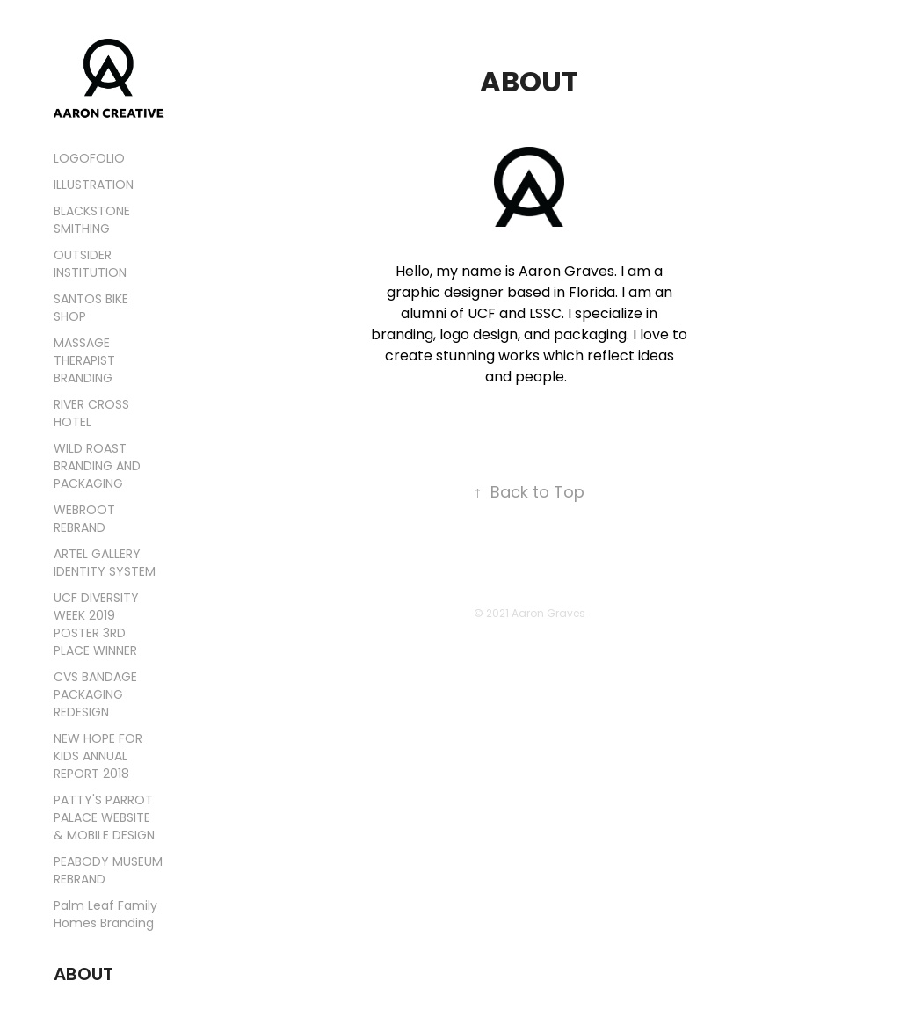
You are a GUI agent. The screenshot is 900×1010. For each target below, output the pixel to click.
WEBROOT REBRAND (84, 520)
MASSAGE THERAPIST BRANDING (84, 361)
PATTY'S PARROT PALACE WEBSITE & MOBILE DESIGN (104, 819)
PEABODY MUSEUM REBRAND (108, 871)
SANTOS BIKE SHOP (91, 309)
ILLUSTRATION (94, 186)
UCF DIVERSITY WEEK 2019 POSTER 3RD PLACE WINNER (96, 625)
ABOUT (83, 976)
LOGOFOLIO (89, 159)
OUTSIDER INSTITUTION (90, 265)
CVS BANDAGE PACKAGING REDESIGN (95, 695)
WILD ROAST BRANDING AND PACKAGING (97, 467)
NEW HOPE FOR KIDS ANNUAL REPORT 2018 (98, 757)
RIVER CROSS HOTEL (91, 414)
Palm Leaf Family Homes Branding (105, 915)
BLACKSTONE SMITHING (92, 221)
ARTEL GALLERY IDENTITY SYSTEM (105, 564)
